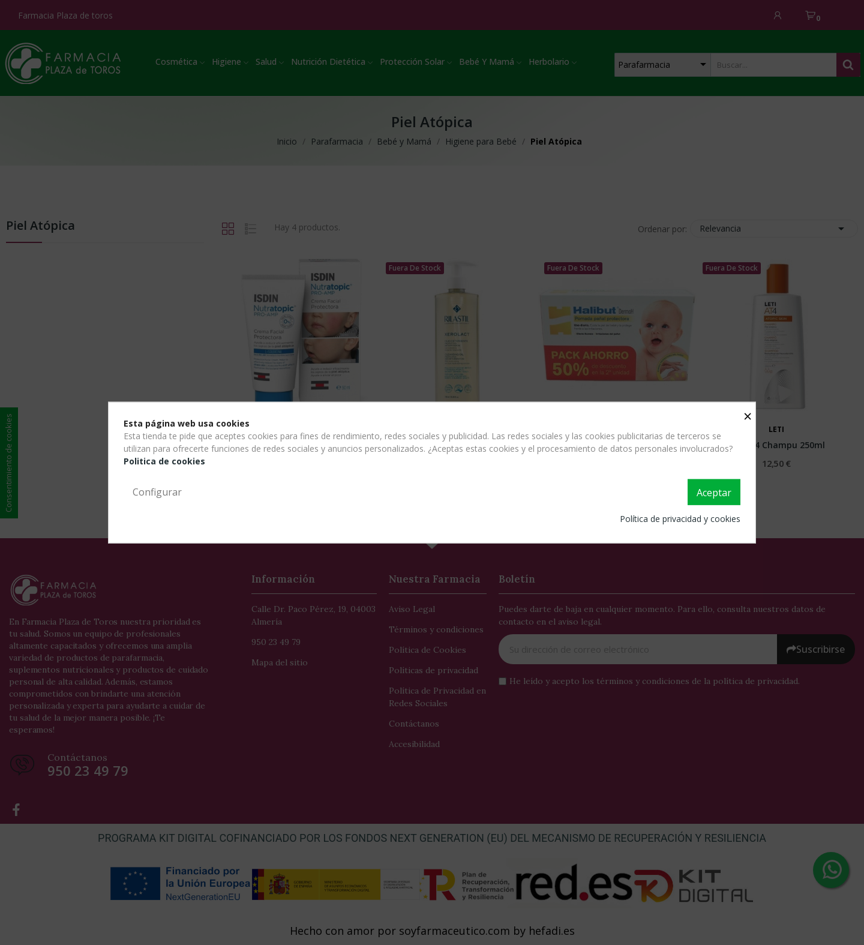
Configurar (157, 491)
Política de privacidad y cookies (680, 518)
